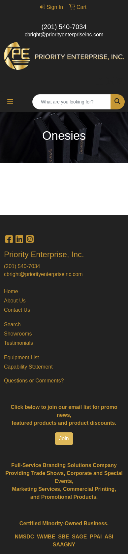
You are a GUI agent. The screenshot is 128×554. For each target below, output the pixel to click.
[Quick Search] (71, 101)
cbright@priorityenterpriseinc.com (64, 34)
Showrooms (18, 333)
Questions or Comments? (34, 380)
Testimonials (18, 343)
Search (12, 324)
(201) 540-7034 (64, 26)
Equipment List (21, 357)
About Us (15, 300)
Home (11, 291)
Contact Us (17, 310)
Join (64, 438)
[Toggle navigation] (10, 101)
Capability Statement (28, 367)
